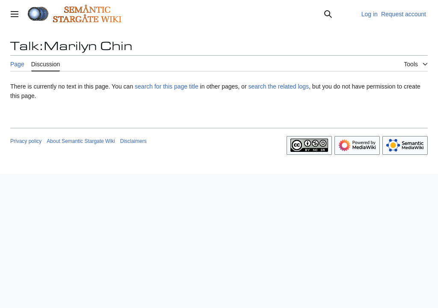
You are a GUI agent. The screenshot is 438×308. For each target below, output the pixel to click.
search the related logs (278, 86)
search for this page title (166, 86)
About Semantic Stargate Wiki (81, 141)
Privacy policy (25, 141)
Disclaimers (133, 141)
